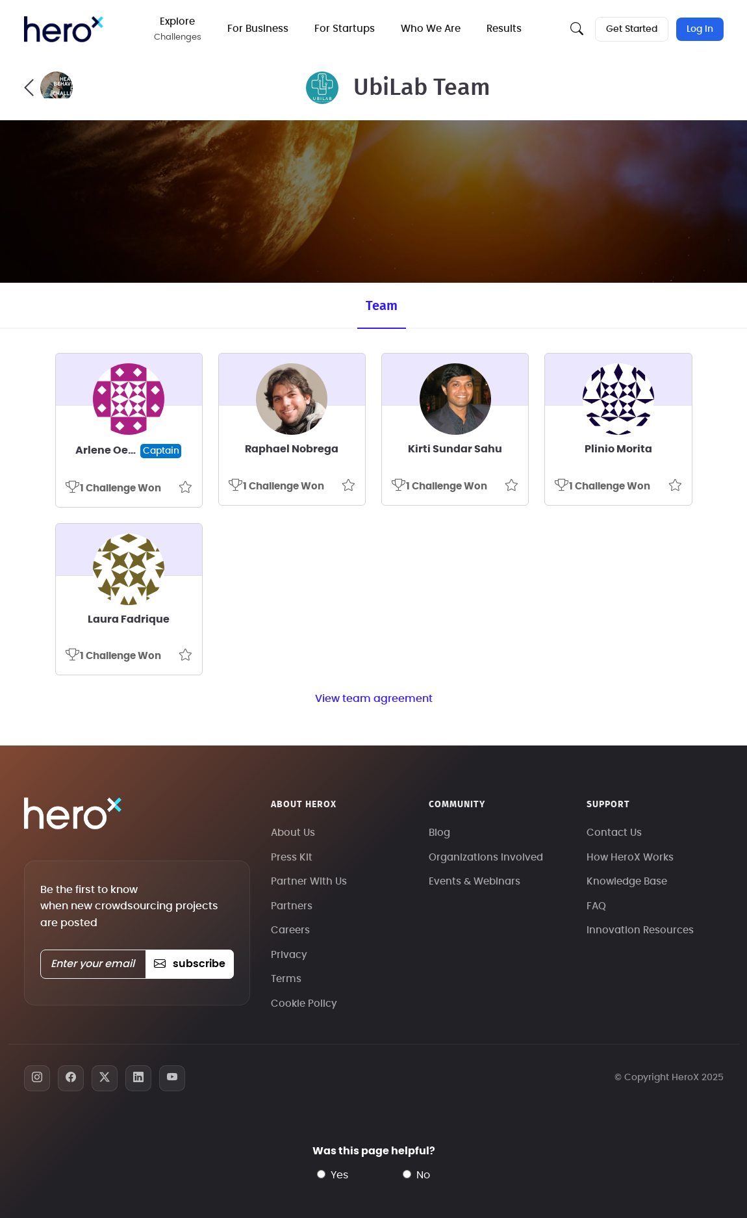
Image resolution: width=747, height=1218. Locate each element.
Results (504, 29)
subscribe (189, 964)
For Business (257, 29)
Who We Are (431, 29)
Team (382, 306)
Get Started (631, 29)
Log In (700, 29)
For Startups (344, 29)
